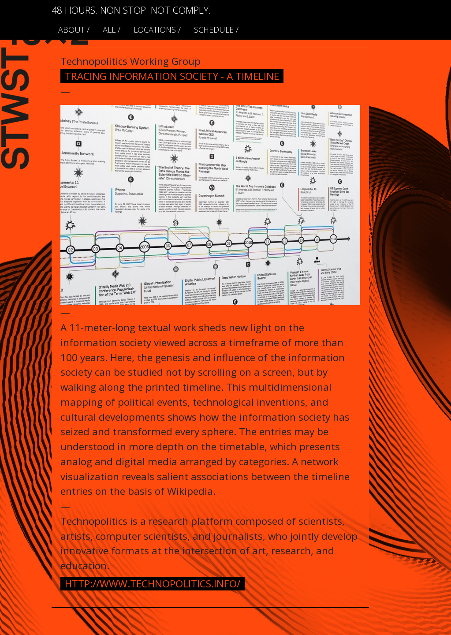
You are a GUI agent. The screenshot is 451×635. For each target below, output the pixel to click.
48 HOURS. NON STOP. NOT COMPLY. (131, 10)
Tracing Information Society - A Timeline (172, 76)
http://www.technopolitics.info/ (152, 583)
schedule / (216, 29)
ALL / (111, 29)
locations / (157, 29)
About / (73, 29)
